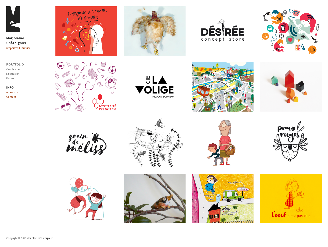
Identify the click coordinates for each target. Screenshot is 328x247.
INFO (10, 87)
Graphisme (13, 69)
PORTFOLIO (15, 64)
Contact (11, 97)
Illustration (12, 74)
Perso (10, 78)
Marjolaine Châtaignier (16, 40)
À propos (12, 92)
